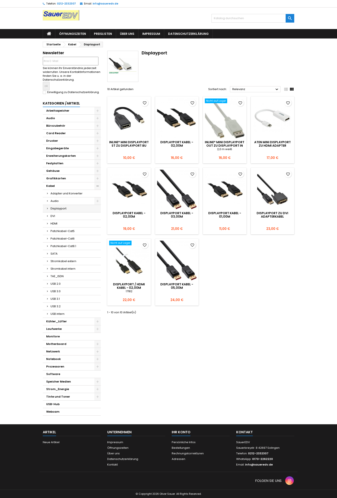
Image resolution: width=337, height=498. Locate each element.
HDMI (54, 223)
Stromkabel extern (63, 261)
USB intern (57, 314)
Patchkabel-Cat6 (63, 239)
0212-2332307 (66, 3)
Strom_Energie (57, 389)
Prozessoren (55, 366)
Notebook (53, 359)
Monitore (53, 336)
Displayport (58, 208)
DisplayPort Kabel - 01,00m (224, 215)
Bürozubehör (55, 126)
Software (53, 374)
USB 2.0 (56, 284)
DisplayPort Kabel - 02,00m (176, 144)
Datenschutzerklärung (188, 34)
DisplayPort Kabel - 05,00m (176, 286)
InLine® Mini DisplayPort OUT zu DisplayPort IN (224, 144)
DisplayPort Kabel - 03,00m (176, 215)
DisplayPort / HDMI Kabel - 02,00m (129, 286)
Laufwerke (54, 329)
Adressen (178, 459)
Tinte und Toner (58, 397)
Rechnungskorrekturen (188, 453)
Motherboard (56, 344)
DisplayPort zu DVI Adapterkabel (272, 215)
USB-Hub (53, 404)
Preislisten (103, 34)
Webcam (53, 412)
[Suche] (252, 18)
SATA (54, 254)
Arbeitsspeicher (57, 111)
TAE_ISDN (57, 276)
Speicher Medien (58, 382)
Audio (50, 118)
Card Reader (56, 133)
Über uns (127, 34)
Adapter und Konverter (67, 193)
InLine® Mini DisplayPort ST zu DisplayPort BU (129, 144)
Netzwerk (53, 351)
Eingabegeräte (57, 148)
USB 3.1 (55, 299)
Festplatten (54, 163)
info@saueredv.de (105, 3)
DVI (53, 216)
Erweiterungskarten (61, 156)
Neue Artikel (51, 442)
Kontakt (112, 465)
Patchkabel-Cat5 (63, 231)
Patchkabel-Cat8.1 (63, 246)
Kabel (50, 186)
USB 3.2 (56, 306)
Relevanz (255, 89)
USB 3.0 (56, 291)
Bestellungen (181, 448)
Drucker (52, 141)
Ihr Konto (181, 432)
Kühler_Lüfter (56, 321)
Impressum (151, 34)
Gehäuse (53, 171)
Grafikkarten (56, 178)
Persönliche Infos (184, 442)
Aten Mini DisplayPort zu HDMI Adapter (272, 144)
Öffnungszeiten (72, 34)
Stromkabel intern (63, 269)
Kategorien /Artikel (61, 103)
